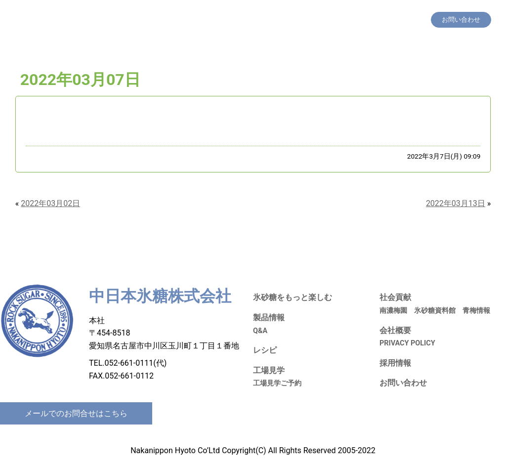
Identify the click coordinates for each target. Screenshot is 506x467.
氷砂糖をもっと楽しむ (202, 19)
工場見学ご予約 (277, 383)
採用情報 (378, 19)
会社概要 (411, 19)
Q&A (260, 331)
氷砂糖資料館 (435, 310)
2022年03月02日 (50, 203)
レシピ (284, 19)
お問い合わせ (403, 382)
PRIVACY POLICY (407, 343)
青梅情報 (476, 310)
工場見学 (313, 19)
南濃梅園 (393, 310)
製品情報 (254, 19)
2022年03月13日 (455, 203)
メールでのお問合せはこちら (76, 413)
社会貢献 (346, 19)
